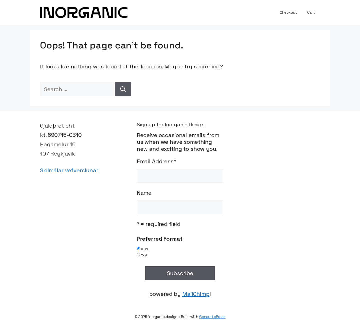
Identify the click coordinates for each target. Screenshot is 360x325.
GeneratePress (212, 316)
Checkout (288, 12)
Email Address (156, 161)
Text (144, 255)
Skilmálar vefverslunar (69, 170)
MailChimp (196, 293)
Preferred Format (159, 238)
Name (144, 192)
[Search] (123, 89)
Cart (311, 12)
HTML (145, 249)
